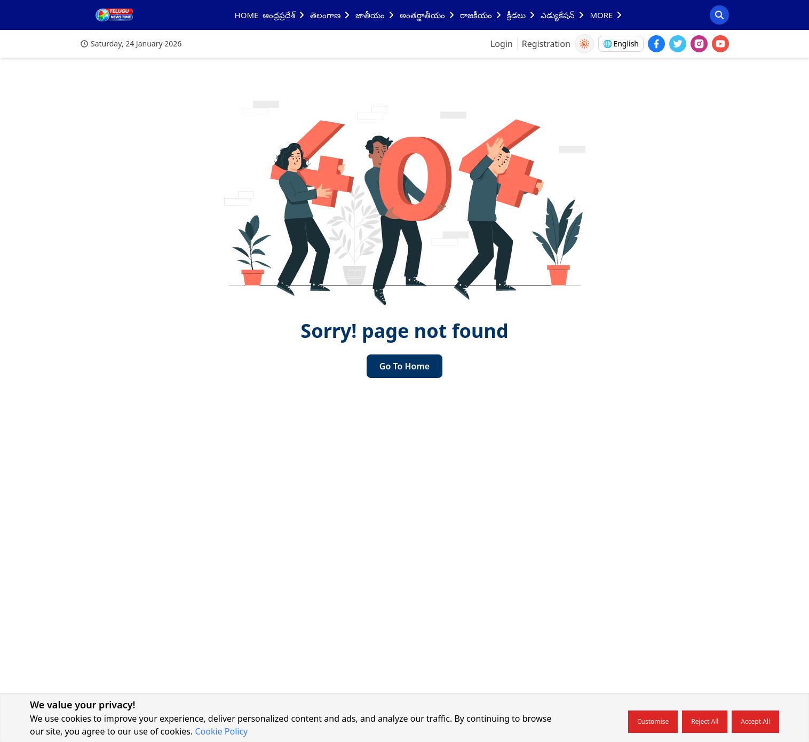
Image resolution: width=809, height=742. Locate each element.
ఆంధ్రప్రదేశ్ (284, 15)
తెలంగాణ (330, 15)
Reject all (704, 721)
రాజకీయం (481, 15)
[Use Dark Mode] (584, 43)
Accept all (755, 721)
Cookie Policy (221, 731)
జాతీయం (375, 15)
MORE (606, 15)
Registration (546, 44)
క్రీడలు (521, 15)
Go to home (404, 366)
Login (501, 44)
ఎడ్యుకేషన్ (563, 15)
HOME (247, 15)
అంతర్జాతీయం (428, 15)
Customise (653, 721)
